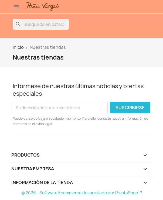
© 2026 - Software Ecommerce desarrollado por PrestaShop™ (81, 193)
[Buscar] (41, 24)
